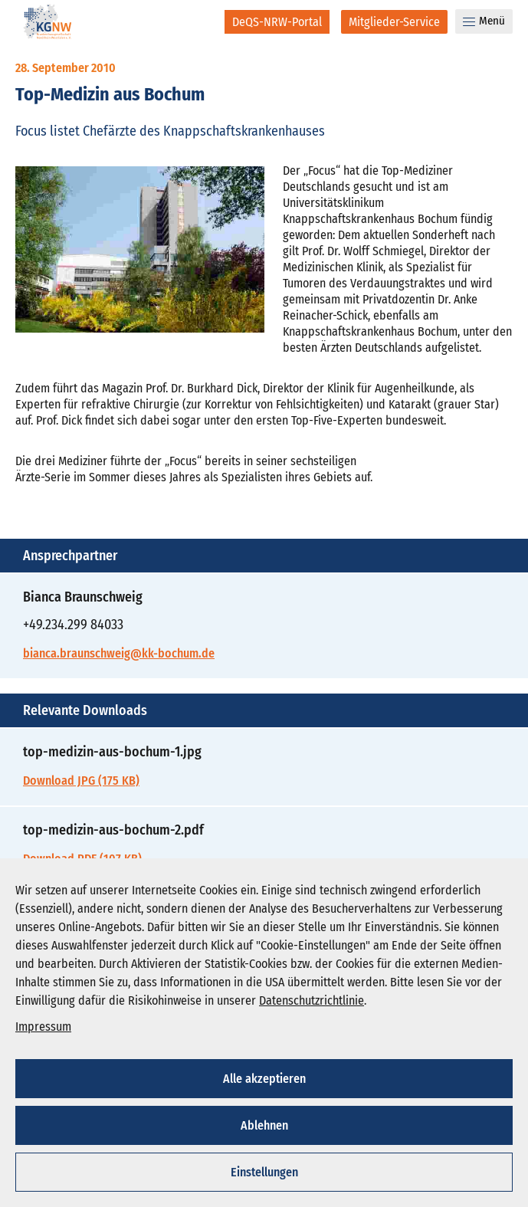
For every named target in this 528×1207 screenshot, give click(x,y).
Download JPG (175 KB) (81, 780)
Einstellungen (264, 1172)
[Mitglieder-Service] (394, 22)
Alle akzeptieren (264, 1078)
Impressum (43, 1026)
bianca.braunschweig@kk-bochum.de (119, 653)
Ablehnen (264, 1125)
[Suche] (203, 21)
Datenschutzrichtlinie (311, 1000)
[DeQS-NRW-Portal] (277, 22)
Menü (484, 21)
